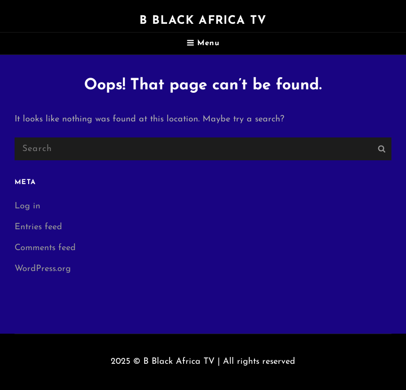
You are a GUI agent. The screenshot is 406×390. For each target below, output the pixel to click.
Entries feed (38, 227)
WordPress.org (43, 268)
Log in (27, 206)
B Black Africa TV (203, 21)
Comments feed (45, 248)
